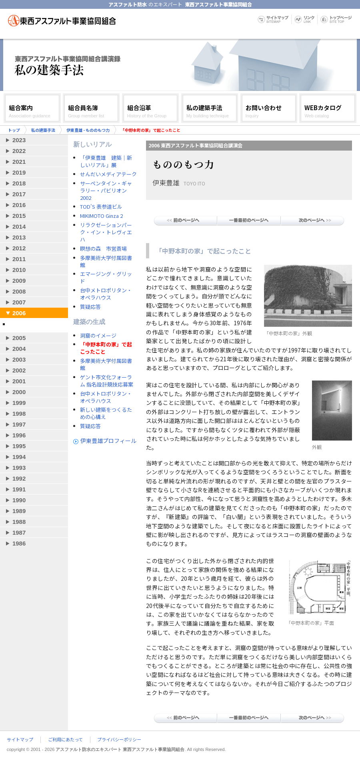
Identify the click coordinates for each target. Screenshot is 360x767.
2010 (19, 269)
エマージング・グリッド (106, 277)
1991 (19, 489)
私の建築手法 (43, 130)
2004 (19, 348)
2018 (19, 183)
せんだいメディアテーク (108, 174)
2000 (19, 392)
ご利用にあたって (65, 740)
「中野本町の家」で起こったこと (106, 348)
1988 (19, 521)
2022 (19, 150)
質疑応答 (90, 306)
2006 (19, 313)
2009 (19, 280)
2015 (19, 215)
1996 (19, 435)
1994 (19, 456)
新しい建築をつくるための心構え (106, 413)
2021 (19, 161)
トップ (14, 130)
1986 (19, 543)
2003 (19, 359)
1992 (19, 478)
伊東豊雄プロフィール (108, 441)
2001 (19, 381)
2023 (19, 140)
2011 (19, 259)
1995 (19, 446)
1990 (19, 500)
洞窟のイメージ (98, 335)
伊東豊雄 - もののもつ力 (88, 130)
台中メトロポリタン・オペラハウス (106, 294)
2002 (19, 370)
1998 (19, 413)
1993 (19, 467)
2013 (19, 237)
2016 (19, 204)
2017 (19, 194)
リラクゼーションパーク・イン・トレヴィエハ (106, 232)
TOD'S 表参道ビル (101, 206)
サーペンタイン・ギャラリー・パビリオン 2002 (106, 190)
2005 (19, 337)
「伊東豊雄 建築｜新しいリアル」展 (106, 161)
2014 (19, 226)
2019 (19, 172)
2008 (19, 291)
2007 (19, 302)
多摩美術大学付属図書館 (106, 261)
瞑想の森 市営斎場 (103, 248)
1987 (19, 532)
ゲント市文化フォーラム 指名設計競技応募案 (106, 381)
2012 (19, 248)
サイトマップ (20, 740)
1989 (19, 510)
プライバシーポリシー (119, 740)
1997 (19, 424)
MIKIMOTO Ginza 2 (101, 215)
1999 (19, 402)
